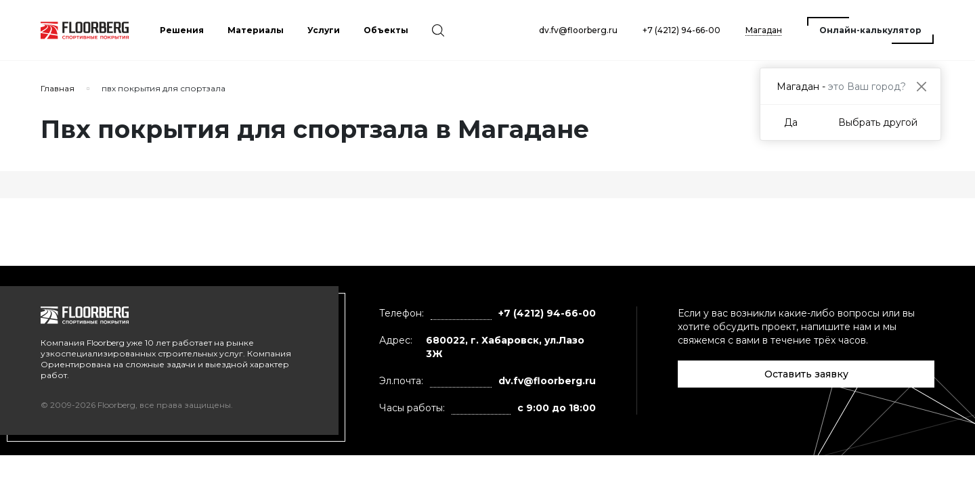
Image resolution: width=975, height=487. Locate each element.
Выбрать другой (877, 122)
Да (791, 122)
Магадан (763, 30)
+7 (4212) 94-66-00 (681, 30)
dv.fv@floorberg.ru (578, 30)
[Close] (921, 86)
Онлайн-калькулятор (870, 30)
